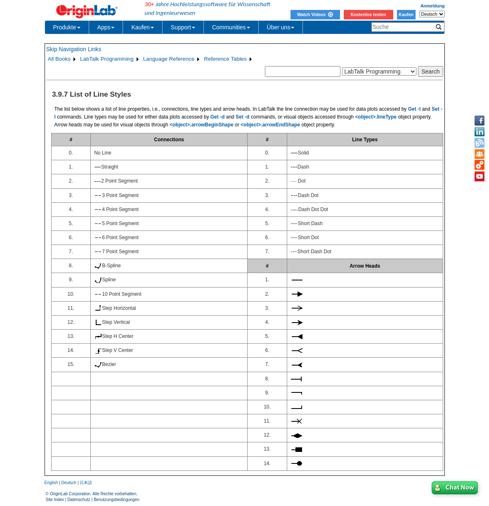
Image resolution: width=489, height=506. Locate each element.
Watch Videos (315, 14)
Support (183, 27)
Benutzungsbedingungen (116, 499)
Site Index (55, 499)
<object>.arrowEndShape (270, 125)
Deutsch (68, 482)
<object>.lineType (376, 117)
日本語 (86, 482)
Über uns (281, 27)
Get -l (414, 109)
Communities (231, 27)
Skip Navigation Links (74, 49)
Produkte (66, 27)
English (51, 482)
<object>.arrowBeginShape (202, 125)
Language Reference (169, 59)
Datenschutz (78, 499)
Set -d (242, 117)
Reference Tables (225, 59)
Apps (106, 27)
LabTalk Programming (107, 59)
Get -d (217, 117)
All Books (59, 59)
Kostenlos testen (368, 14)
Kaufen (406, 14)
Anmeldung (432, 5)
